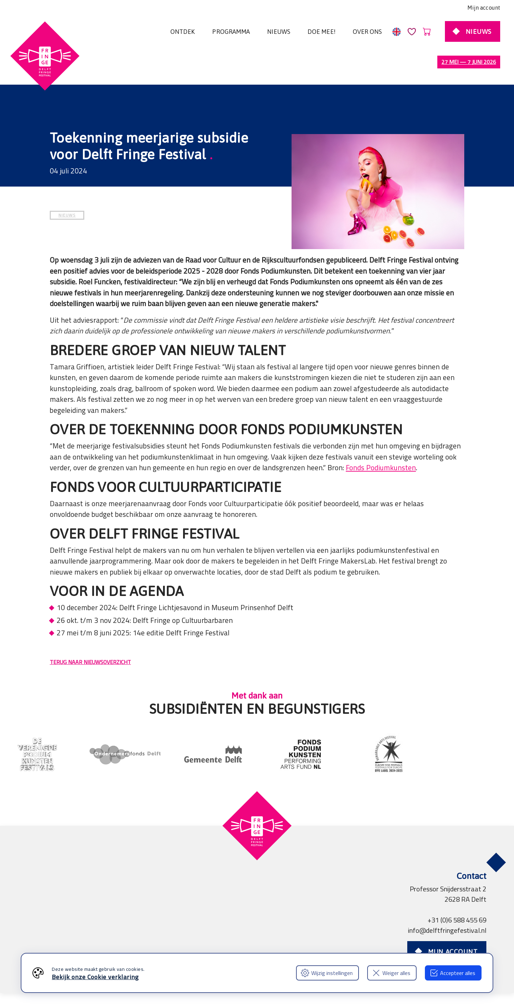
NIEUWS (67, 186)
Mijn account (483, 7)
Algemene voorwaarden (62, 941)
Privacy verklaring (131, 941)
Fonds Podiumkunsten (381, 438)
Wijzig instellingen (327, 973)
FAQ (274, 941)
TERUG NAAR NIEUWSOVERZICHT (90, 633)
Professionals (240, 941)
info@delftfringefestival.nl (447, 901)
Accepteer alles (452, 973)
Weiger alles (391, 973)
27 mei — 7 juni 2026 (468, 62)
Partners (178, 941)
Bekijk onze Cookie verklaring (95, 977)
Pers (205, 941)
